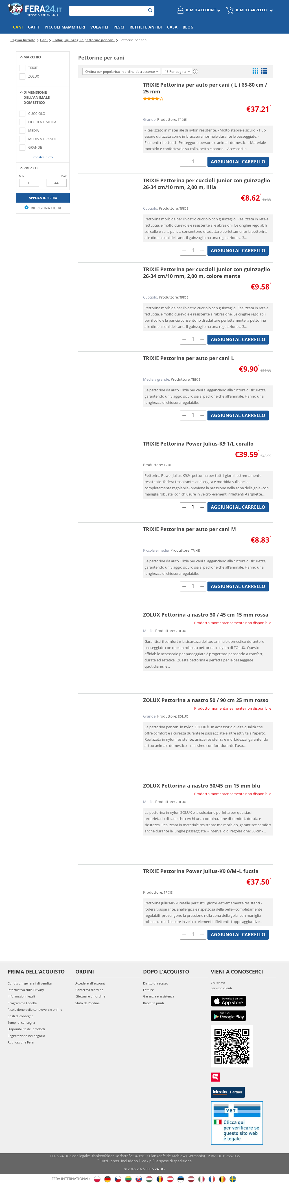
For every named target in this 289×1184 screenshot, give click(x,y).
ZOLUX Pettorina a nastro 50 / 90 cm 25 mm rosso (205, 700)
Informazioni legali (21, 996)
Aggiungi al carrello (238, 162)
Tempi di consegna (21, 1022)
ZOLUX (181, 631)
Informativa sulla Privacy (26, 990)
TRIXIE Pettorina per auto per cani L (188, 358)
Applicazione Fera (21, 1042)
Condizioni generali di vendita (30, 983)
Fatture (148, 990)
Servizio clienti (221, 988)
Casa (172, 27)
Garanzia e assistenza (158, 996)
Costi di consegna (20, 1016)
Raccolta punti (153, 1003)
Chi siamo (218, 983)
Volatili (99, 27)
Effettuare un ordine (90, 996)
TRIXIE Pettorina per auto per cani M (189, 529)
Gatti (34, 27)
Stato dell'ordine (87, 1003)
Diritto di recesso (155, 983)
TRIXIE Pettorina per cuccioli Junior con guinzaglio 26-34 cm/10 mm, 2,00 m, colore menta (206, 272)
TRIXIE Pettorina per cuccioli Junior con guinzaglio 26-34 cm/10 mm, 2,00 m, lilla (206, 183)
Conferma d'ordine (89, 990)
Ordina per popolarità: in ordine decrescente (122, 71)
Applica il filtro (43, 198)
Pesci (118, 27)
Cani (18, 27)
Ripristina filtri (43, 208)
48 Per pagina (177, 71)
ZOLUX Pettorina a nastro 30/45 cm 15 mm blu (201, 785)
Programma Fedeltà (22, 1003)
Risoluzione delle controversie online (35, 1009)
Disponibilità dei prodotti (26, 1029)
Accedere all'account (90, 983)
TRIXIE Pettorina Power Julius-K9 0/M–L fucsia (201, 871)
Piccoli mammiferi (65, 27)
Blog (188, 27)
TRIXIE (182, 119)
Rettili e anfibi (146, 27)
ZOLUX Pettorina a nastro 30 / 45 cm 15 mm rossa (205, 614)
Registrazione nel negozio (26, 1036)
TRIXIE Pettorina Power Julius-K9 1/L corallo (198, 443)
